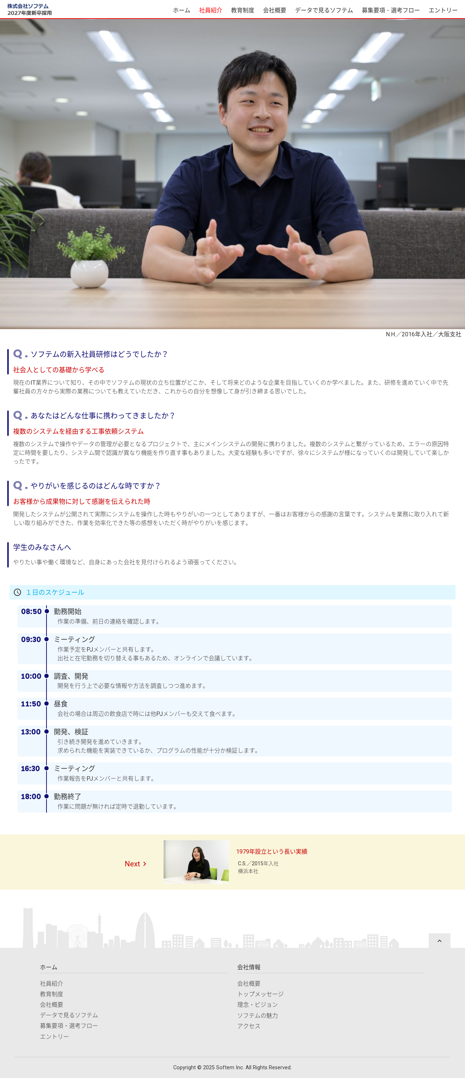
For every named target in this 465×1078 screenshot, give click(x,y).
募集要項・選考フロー (391, 10)
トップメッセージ (260, 994)
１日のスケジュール (54, 592)
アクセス (248, 1026)
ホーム (181, 10)
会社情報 (248, 967)
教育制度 (242, 10)
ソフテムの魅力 (257, 1015)
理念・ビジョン (257, 1004)
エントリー (443, 10)
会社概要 (274, 10)
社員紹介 (210, 10)
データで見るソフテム (324, 10)
